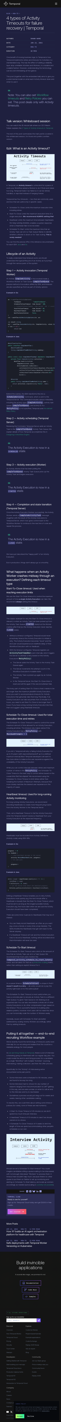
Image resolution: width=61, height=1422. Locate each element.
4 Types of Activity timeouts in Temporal (37, 128)
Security (9, 1345)
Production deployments (14, 1372)
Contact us (10, 1403)
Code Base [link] (30, 1290)
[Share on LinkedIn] (37, 1191)
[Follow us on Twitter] (11, 1412)
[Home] (12, 4)
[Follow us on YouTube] (7, 1412)
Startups (9, 1352)
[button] (56, 3)
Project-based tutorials (33, 1334)
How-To (15, 13)
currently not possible (44, 1185)
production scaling (40, 962)
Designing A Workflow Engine (17, 435)
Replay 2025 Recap (32, 1345)
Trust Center (10, 1349)
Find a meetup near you (40, 1364)
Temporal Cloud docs (13, 1368)
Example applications (33, 1337)
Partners (9, 1406)
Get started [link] (17, 1212)
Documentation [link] (31, 1283)
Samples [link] (30, 1296)
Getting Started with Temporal (16, 1361)
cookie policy (46, 1411)
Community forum (38, 1368)
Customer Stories (32, 1330)
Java (19, 245)
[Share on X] (30, 1191)
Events (34, 1372)
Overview (9, 1330)
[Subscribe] (39, 1320)
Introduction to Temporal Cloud (17, 1383)
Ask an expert (30, 1349)
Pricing (8, 1341)
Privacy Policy (9, 1415)
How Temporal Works (13, 1334)
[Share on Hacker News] (41, 1191)
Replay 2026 (36, 1376)
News (8, 1399)
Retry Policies (33, 98)
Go (26, 245)
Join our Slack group (39, 1361)
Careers (9, 1395)
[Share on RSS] (27, 1191)
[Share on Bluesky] (34, 1191)
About (8, 1391)
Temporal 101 (10, 1376)
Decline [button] (30, 1416)
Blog (8, 13)
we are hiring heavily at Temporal (21, 1053)
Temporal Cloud (11, 1337)
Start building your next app (15, 1364)
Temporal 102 (11, 1379)
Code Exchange (31, 1341)
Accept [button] (20, 1416)
